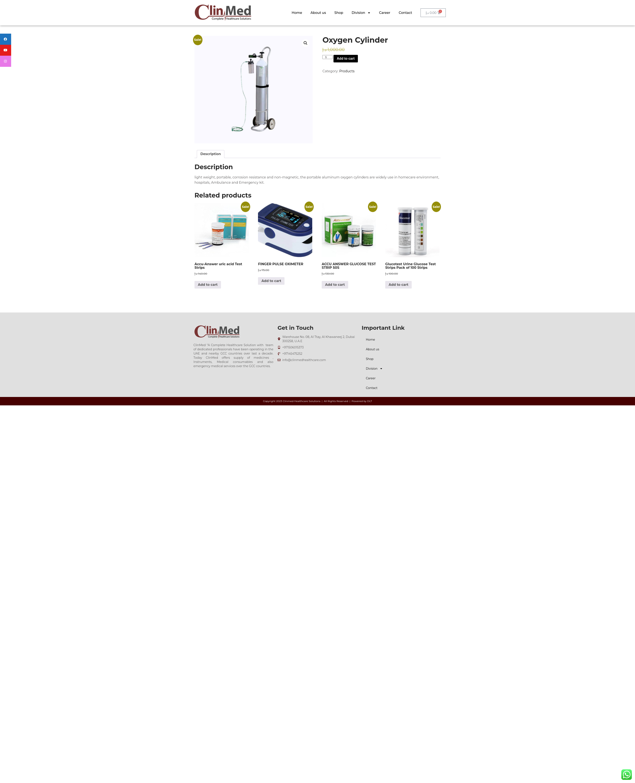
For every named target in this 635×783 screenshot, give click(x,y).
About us (318, 13)
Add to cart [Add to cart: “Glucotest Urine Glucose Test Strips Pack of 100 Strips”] (398, 285)
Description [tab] (210, 154)
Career (384, 13)
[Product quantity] (327, 57)
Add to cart (346, 58)
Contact (405, 13)
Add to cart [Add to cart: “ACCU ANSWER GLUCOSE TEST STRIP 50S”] (335, 285)
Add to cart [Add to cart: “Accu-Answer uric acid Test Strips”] (208, 285)
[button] (305, 43)
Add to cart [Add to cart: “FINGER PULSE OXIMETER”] (271, 281)
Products (347, 71)
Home (297, 13)
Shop (338, 13)
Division (361, 13)
